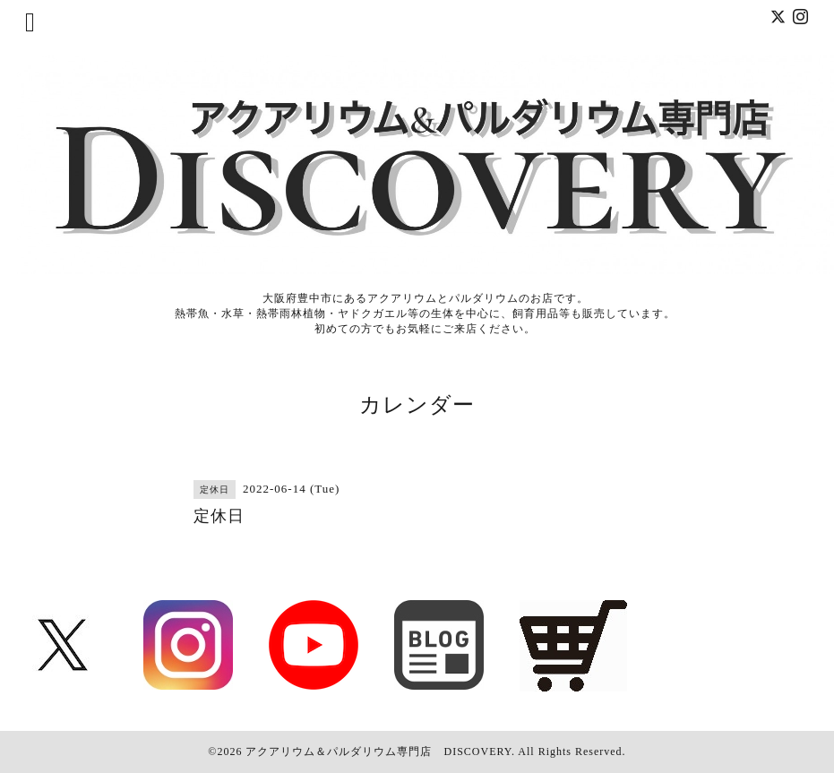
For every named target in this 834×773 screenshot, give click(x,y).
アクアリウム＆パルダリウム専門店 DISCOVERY (378, 751)
